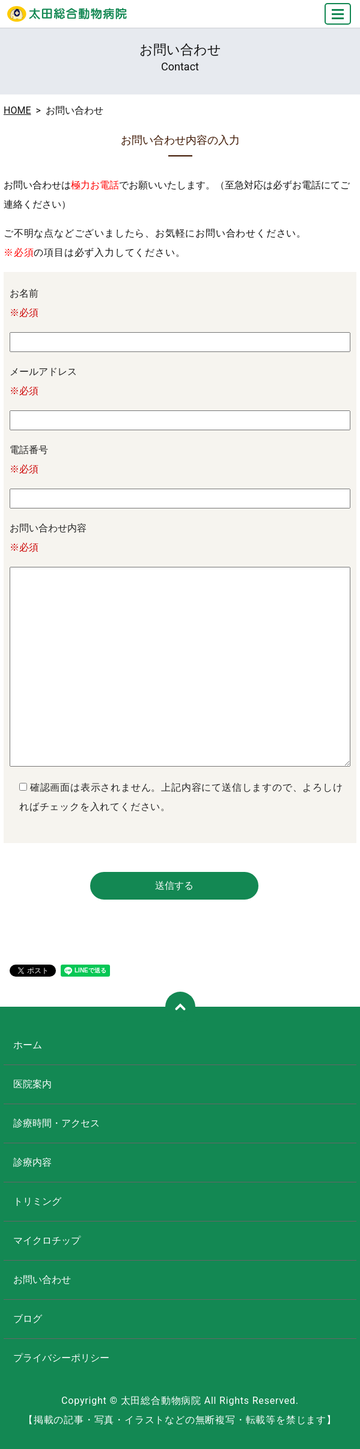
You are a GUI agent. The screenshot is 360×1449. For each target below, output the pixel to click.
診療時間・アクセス (56, 1123)
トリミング (37, 1201)
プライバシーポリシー (61, 1358)
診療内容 (32, 1162)
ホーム (27, 1045)
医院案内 (32, 1084)
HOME (17, 110)
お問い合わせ (42, 1279)
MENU (338, 19)
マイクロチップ (47, 1240)
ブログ (27, 1318)
